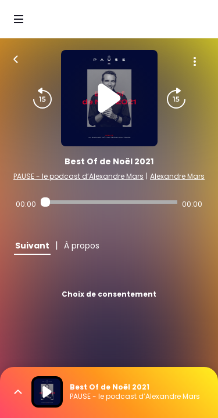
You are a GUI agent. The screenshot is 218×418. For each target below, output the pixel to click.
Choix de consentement (109, 294)
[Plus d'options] (194, 61)
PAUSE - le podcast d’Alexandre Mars (78, 176)
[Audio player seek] (109, 202)
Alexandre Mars (177, 176)
